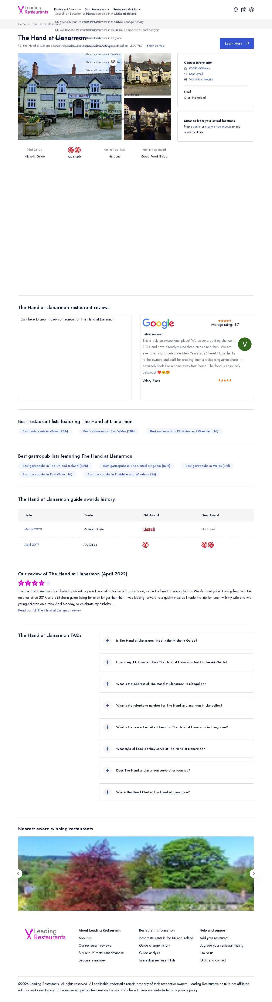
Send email (196, 74)
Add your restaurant (214, 938)
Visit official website (201, 79)
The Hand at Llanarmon (46, 24)
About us (85, 938)
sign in (197, 126)
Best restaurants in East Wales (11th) (109, 431)
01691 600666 (199, 68)
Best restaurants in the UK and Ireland (166, 938)
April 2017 (31, 544)
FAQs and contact (213, 960)
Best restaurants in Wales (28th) (45, 431)
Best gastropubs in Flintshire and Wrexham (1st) (122, 474)
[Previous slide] (18, 873)
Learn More (237, 43)
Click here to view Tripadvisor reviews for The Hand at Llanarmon (67, 319)
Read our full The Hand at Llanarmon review (50, 610)
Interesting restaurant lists (157, 960)
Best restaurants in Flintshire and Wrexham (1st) (184, 431)
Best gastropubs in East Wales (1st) (47, 474)
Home (22, 24)
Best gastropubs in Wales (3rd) (208, 466)
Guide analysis (149, 952)
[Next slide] (254, 873)
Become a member (92, 960)
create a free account (218, 126)
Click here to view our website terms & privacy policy (159, 990)
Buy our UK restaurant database (101, 952)
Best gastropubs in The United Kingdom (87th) (136, 466)
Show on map (155, 46)
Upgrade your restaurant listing (221, 945)
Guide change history (154, 945)
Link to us (206, 952)
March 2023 (33, 529)
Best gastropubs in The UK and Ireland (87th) (55, 466)
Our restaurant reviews (95, 945)
